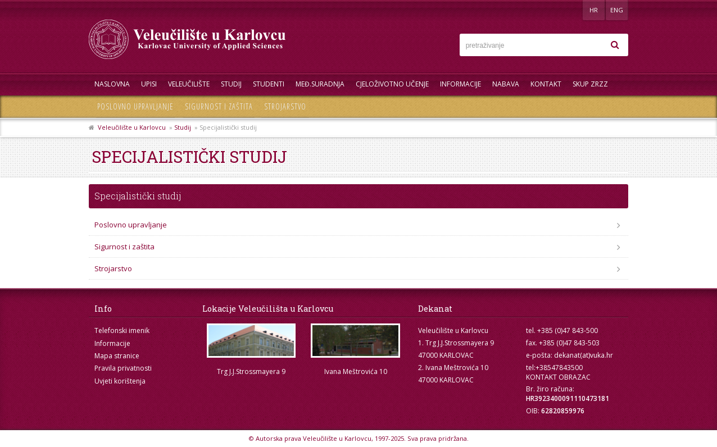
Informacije (460, 84)
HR (593, 10)
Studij (231, 84)
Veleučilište (189, 84)
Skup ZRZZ (590, 84)
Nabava (505, 84)
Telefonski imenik (121, 330)
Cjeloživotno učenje (392, 84)
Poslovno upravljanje (135, 106)
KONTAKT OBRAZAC (558, 377)
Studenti (268, 84)
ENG (616, 10)
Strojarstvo (285, 106)
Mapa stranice (116, 356)
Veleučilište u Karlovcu (132, 127)
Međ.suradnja (320, 84)
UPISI (149, 84)
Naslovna (112, 84)
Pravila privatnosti (123, 368)
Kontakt (545, 84)
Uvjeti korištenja (120, 381)
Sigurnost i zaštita (219, 106)
